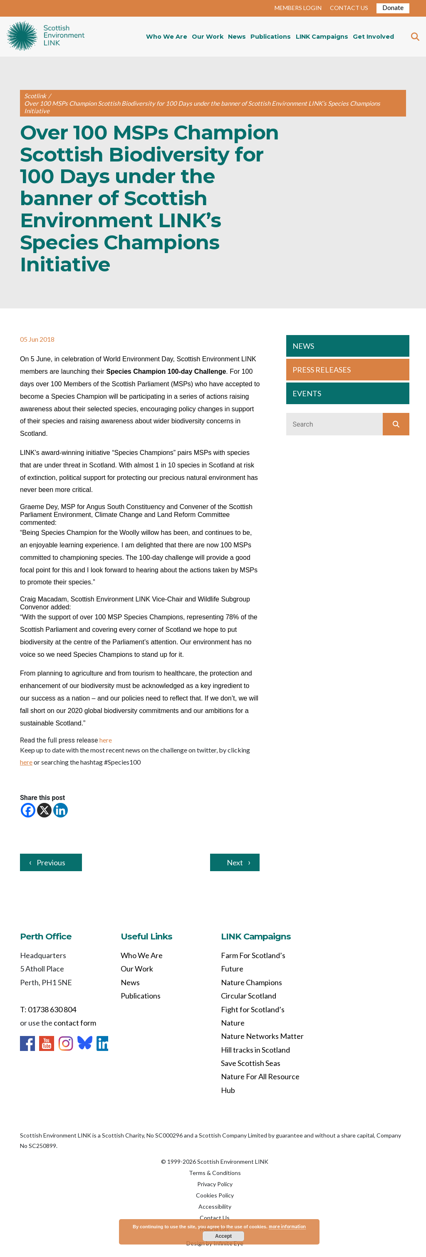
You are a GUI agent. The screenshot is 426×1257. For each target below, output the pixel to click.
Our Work (207, 36)
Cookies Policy (215, 1195)
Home (45, 36)
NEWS (303, 345)
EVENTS (306, 393)
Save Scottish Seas (250, 1063)
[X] (44, 810)
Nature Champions (251, 982)
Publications (270, 36)
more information (287, 1226)
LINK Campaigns (322, 36)
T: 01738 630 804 (48, 1009)
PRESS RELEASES (321, 369)
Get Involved (373, 36)
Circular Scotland (248, 995)
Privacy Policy (215, 1183)
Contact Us (215, 1217)
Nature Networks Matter (262, 1036)
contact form (75, 1022)
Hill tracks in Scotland (255, 1049)
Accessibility (214, 1206)
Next (235, 862)
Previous (51, 862)
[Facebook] (28, 810)
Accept (223, 1236)
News (237, 36)
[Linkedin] (60, 810)
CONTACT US (349, 7)
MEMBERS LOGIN (298, 7)
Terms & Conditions (215, 1172)
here (105, 740)
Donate (393, 7)
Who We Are (166, 36)
